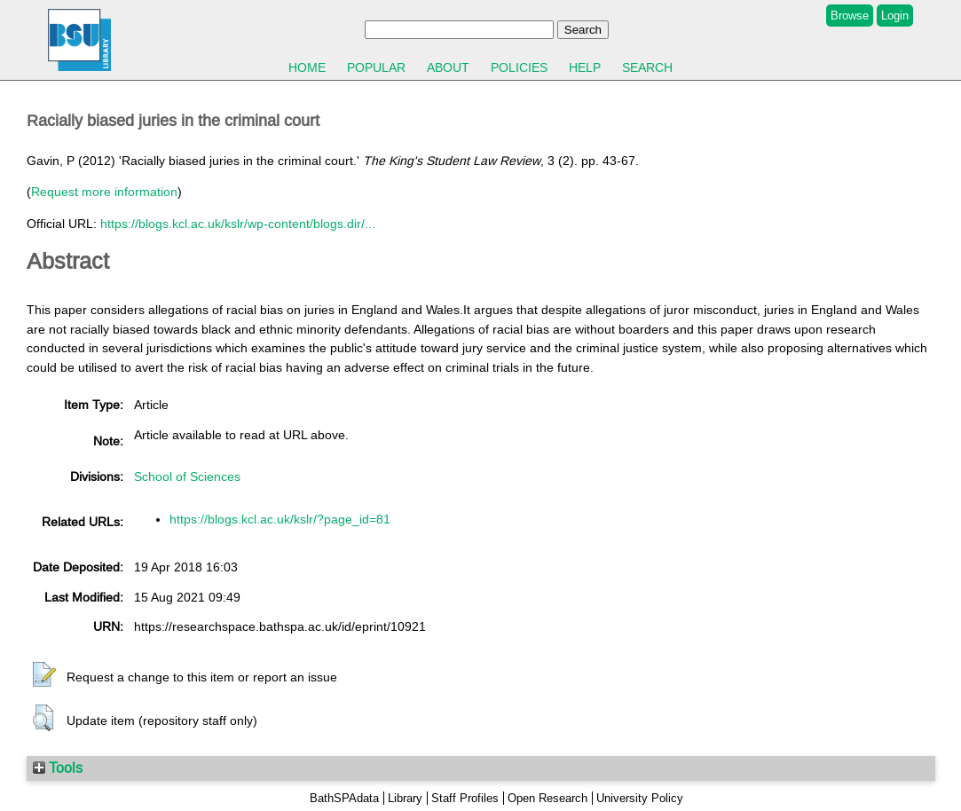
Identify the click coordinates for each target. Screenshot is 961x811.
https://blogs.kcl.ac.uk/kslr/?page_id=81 (279, 519)
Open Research (547, 798)
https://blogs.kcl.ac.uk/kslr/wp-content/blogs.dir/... (237, 224)
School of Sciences (187, 476)
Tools (58, 768)
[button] (44, 675)
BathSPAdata (344, 798)
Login (895, 15)
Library (405, 798)
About (448, 67)
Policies (519, 67)
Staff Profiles (465, 798)
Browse (850, 15)
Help (585, 67)
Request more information (104, 192)
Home (307, 67)
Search (647, 67)
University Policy (639, 798)
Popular (376, 67)
